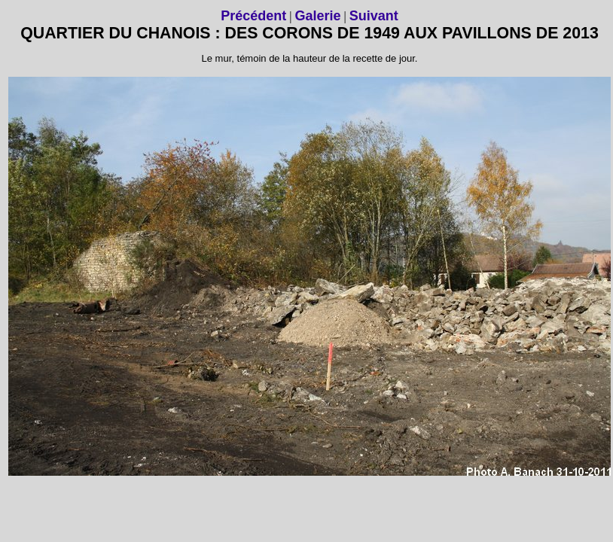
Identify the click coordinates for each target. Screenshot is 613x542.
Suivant (373, 15)
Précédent (253, 15)
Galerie (317, 15)
